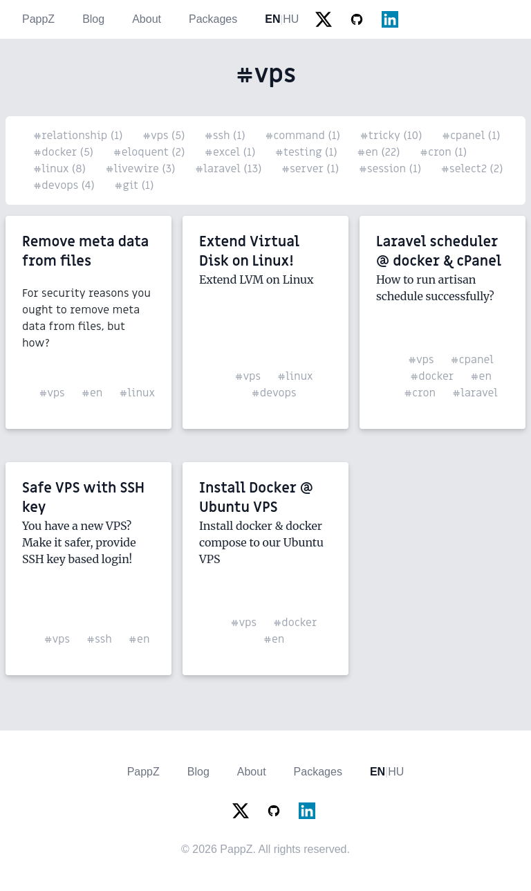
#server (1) (311, 168)
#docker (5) (65, 152)
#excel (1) (232, 152)
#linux (137, 393)
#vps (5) (165, 135)
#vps (52, 393)
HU (291, 19)
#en (92, 393)
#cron (420, 393)
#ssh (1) (226, 135)
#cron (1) (443, 152)
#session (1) (392, 168)
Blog (93, 19)
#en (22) (380, 152)
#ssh (99, 639)
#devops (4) (65, 185)
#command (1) (304, 135)
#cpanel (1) (471, 135)
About (146, 19)
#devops (273, 393)
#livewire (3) (141, 168)
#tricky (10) (392, 135)
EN (272, 19)
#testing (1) (307, 152)
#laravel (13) (230, 168)
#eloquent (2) (150, 152)
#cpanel (472, 359)
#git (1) (133, 185)
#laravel (475, 393)
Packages (213, 19)
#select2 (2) (472, 168)
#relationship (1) (79, 135)
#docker (432, 376)
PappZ (38, 19)
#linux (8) (60, 168)
